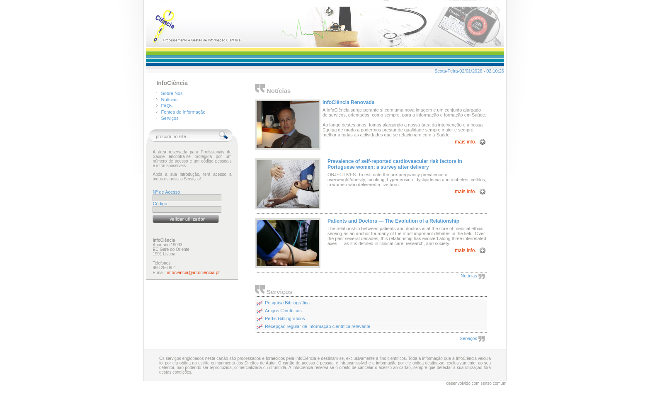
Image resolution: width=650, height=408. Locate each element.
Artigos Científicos (283, 310)
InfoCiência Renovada (348, 102)
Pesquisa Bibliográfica (287, 302)
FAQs (167, 105)
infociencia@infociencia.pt (193, 272)
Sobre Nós (172, 93)
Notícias (169, 99)
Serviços (170, 118)
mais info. (466, 142)
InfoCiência (171, 83)
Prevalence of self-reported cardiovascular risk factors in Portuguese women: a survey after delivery (394, 164)
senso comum (493, 383)
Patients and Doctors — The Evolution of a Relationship (393, 221)
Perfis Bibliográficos (285, 318)
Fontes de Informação (183, 111)
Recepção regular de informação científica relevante (317, 326)
